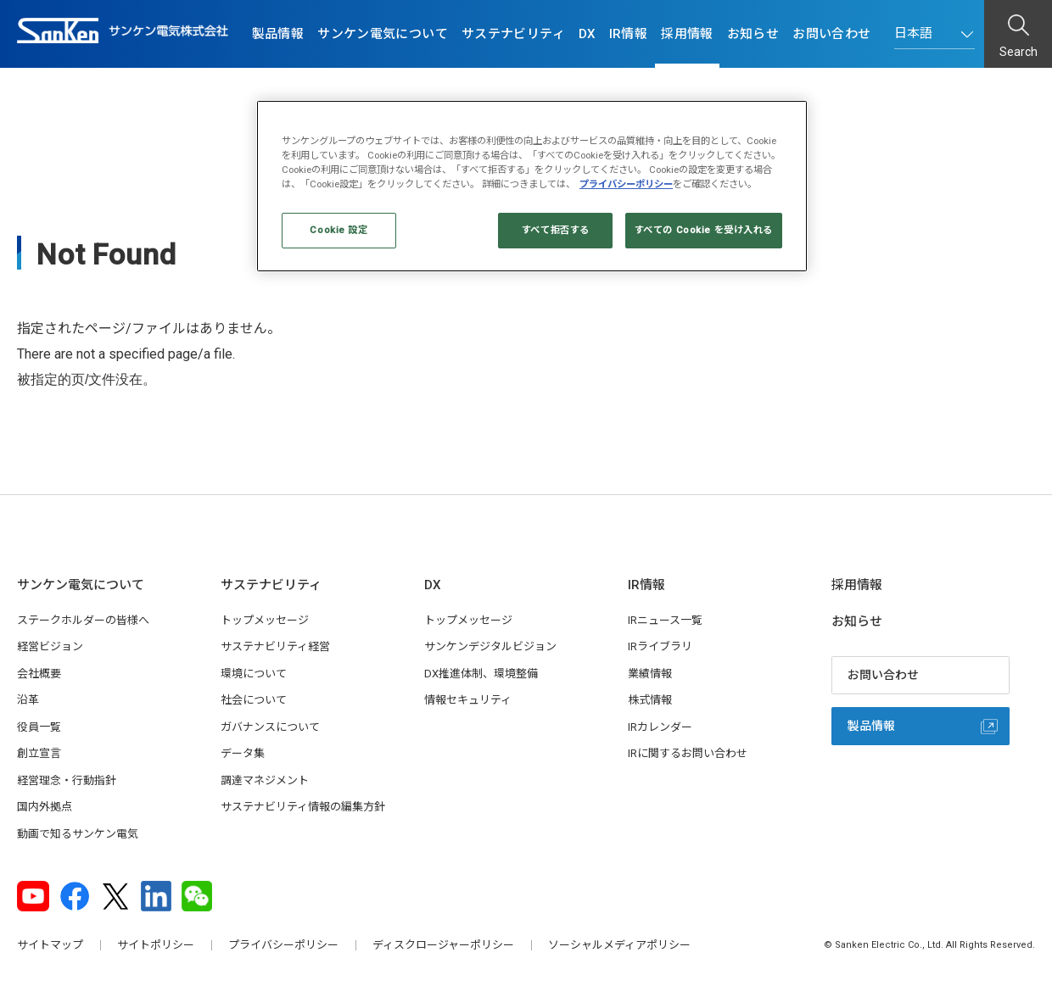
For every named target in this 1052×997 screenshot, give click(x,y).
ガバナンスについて (270, 727)
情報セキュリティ (468, 699)
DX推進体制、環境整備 (481, 673)
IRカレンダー (660, 727)
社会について (254, 699)
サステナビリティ (513, 34)
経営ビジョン (50, 646)
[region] (532, 186)
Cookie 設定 (338, 230)
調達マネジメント (265, 780)
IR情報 (628, 34)
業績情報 (650, 673)
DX (587, 34)
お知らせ (753, 34)
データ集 (243, 753)
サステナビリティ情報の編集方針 (303, 806)
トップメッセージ (265, 620)
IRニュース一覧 (665, 620)
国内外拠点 (44, 806)
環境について (254, 673)
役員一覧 (39, 727)
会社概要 (39, 673)
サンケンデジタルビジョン (490, 646)
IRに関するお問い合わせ (687, 753)
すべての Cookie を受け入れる (704, 230)
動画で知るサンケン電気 (77, 833)
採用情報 (687, 34)
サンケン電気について (382, 34)
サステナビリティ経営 (275, 646)
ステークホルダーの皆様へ (83, 620)
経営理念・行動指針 (66, 780)
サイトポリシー (155, 945)
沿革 (28, 699)
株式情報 (650, 699)
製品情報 (278, 34)
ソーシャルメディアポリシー (619, 945)
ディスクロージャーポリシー (443, 945)
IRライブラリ (660, 646)
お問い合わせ (831, 34)
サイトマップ (50, 945)
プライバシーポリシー (283, 945)
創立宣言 (39, 753)
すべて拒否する (556, 230)
